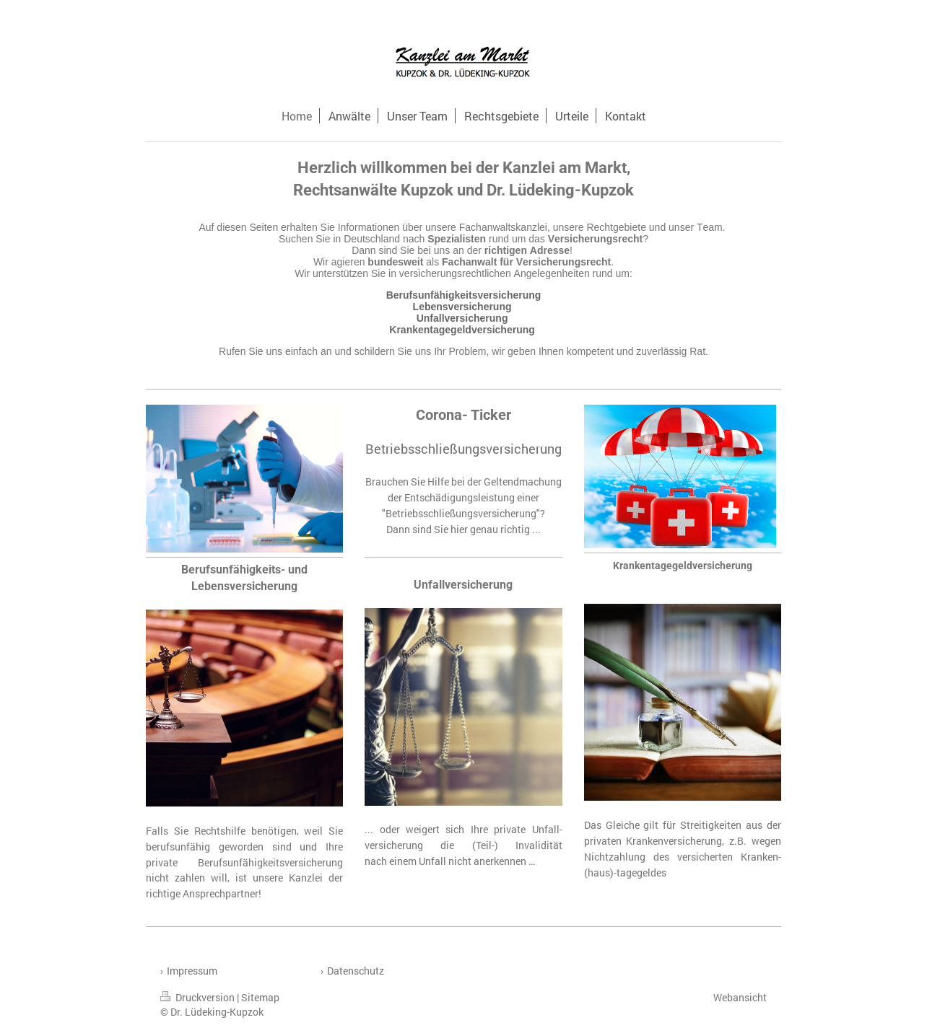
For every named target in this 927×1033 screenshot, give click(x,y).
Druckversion (198, 997)
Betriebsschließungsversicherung (463, 448)
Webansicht (740, 997)
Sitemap (260, 997)
